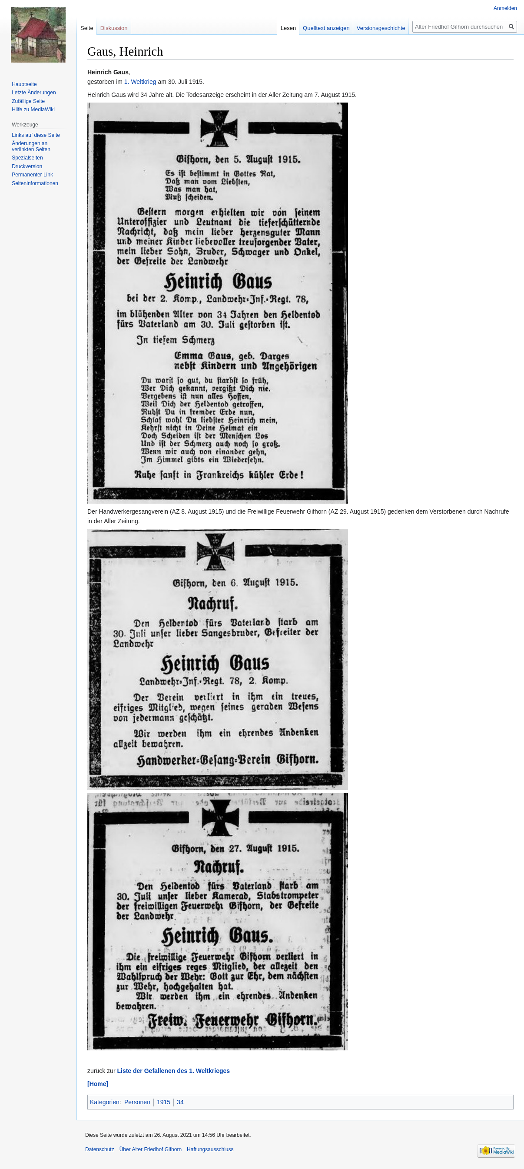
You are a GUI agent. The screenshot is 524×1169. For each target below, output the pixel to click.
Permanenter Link (32, 175)
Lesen (288, 28)
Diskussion (114, 28)
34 (180, 1102)
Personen (137, 1102)
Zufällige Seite (28, 101)
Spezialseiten (27, 158)
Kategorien (104, 1102)
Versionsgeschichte (381, 28)
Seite (86, 28)
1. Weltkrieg (140, 81)
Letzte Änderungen (34, 93)
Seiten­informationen (35, 183)
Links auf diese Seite (36, 135)
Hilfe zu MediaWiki (33, 109)
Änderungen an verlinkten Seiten (31, 146)
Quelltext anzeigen (326, 28)
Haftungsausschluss (210, 1149)
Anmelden (505, 8)
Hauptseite (24, 84)
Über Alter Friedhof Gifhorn (150, 1149)
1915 (163, 1102)
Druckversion (27, 166)
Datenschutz (99, 1149)
